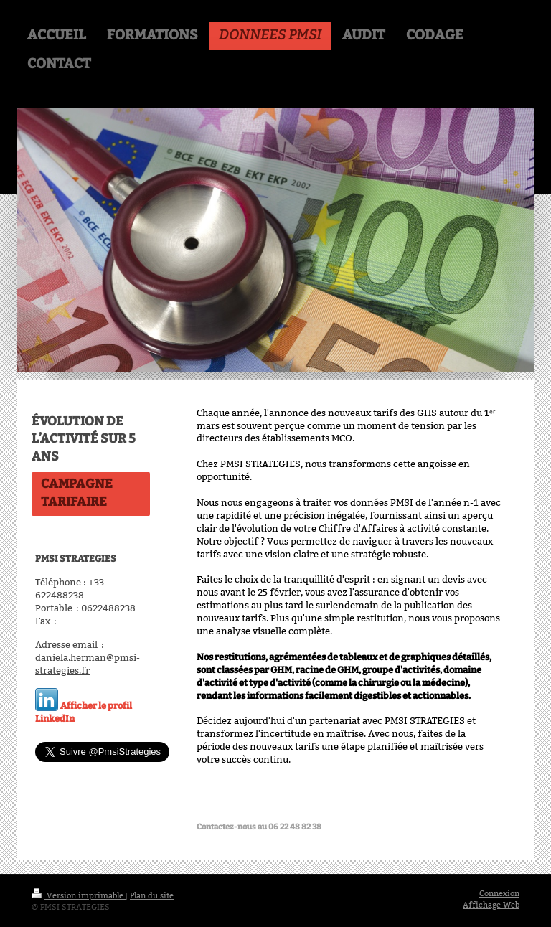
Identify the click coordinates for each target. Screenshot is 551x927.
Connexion (499, 893)
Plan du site (152, 895)
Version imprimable (79, 895)
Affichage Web (491, 905)
